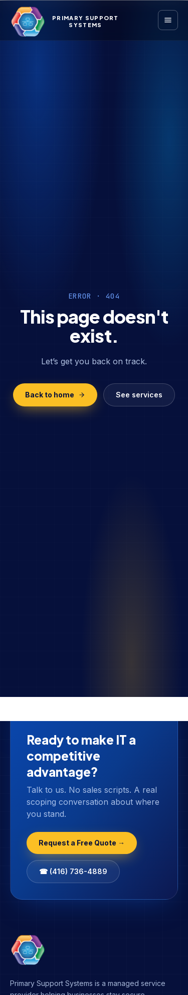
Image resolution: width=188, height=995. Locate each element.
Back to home (55, 394)
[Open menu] (168, 20)
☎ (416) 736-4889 (73, 871)
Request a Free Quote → (82, 842)
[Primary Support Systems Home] (64, 22)
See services (139, 394)
